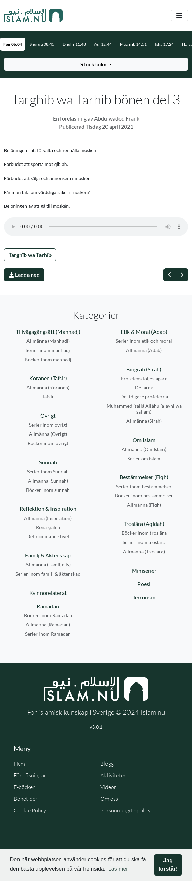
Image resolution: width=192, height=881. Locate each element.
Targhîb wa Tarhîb (30, 254)
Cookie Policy (30, 810)
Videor (108, 786)
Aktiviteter (113, 775)
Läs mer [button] (118, 869)
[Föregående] (169, 274)
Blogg (107, 763)
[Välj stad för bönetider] (96, 64)
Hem (19, 763)
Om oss (109, 798)
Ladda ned (24, 274)
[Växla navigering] (179, 16)
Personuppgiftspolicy (125, 810)
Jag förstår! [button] (168, 865)
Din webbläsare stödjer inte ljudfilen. (96, 226)
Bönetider (25, 798)
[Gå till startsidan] (33, 15)
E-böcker (24, 786)
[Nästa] (182, 274)
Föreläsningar (30, 775)
